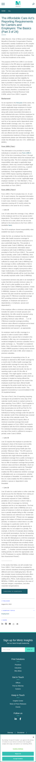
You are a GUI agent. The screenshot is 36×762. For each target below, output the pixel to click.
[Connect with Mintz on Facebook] (20, 720)
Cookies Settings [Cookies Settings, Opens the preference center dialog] (18, 749)
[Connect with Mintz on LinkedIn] (16, 720)
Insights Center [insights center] (18, 701)
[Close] (33, 737)
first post (19, 103)
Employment (5, 614)
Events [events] (18, 707)
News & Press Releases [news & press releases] (18, 704)
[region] (18, 748)
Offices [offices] (18, 683)
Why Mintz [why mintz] (18, 671)
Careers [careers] (18, 689)
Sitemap (10, 732)
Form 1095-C (26, 153)
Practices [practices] (18, 665)
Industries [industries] (18, 668)
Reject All (18, 753)
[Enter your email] (18, 649)
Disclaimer (20, 732)
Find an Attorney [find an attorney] (18, 686)
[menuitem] (3, 11)
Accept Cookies (18, 758)
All (9, 11)
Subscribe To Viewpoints (14, 591)
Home (3, 11)
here (10, 225)
